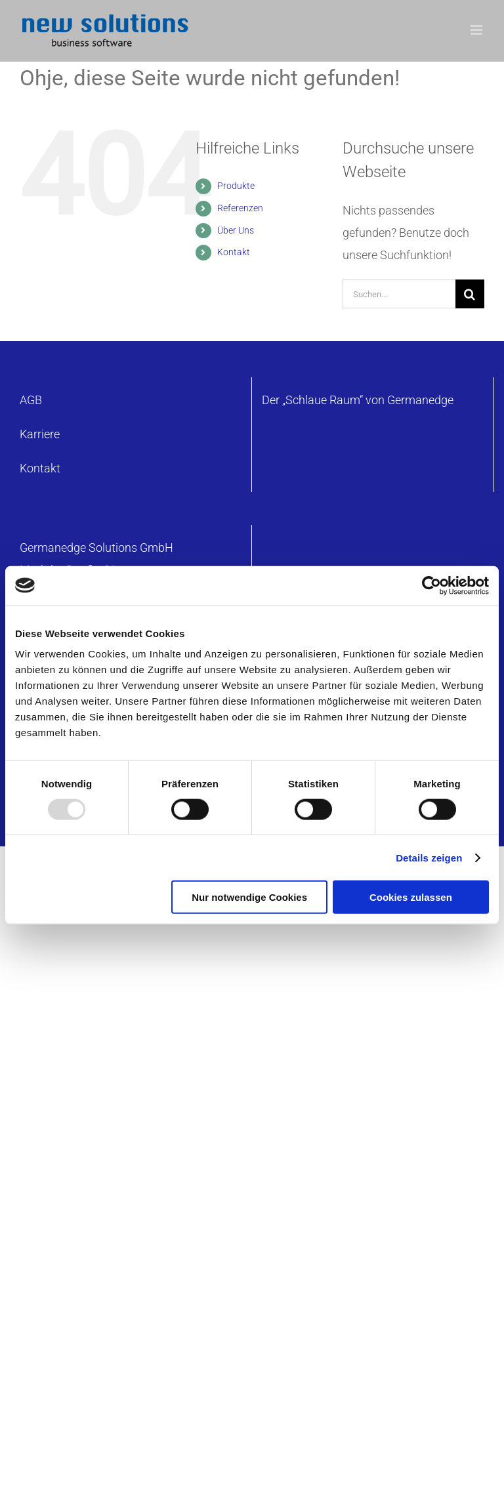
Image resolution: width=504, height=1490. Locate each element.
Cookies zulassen (410, 897)
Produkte (236, 185)
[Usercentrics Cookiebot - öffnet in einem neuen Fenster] (431, 585)
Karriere (40, 434)
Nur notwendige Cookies (249, 897)
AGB (31, 400)
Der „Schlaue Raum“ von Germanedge (357, 400)
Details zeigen (429, 857)
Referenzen (240, 208)
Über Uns (235, 230)
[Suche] (469, 293)
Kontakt (233, 252)
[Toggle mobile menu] (477, 30)
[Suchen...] (399, 293)
